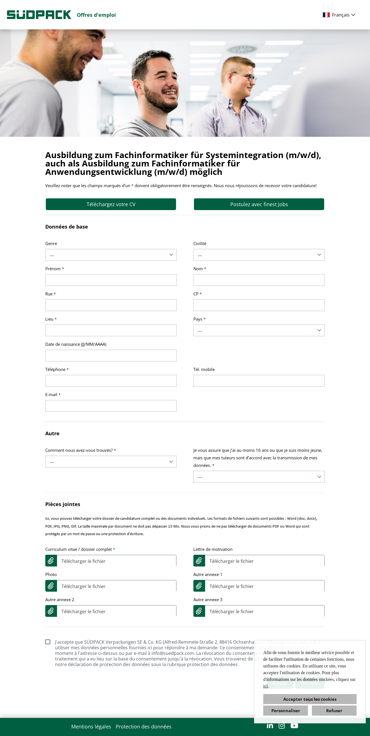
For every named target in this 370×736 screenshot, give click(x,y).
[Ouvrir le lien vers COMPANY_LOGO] (39, 14)
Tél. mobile (204, 369)
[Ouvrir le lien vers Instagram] (281, 725)
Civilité (199, 243)
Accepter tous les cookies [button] (309, 699)
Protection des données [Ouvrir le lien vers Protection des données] (144, 726)
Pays (199, 319)
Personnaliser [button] (285, 710)
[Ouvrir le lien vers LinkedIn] (269, 725)
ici (265, 686)
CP (197, 294)
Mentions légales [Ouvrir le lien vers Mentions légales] (91, 726)
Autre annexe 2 (59, 599)
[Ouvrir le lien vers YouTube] (294, 725)
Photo (51, 574)
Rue (50, 294)
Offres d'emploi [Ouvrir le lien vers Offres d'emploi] (96, 14)
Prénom (54, 268)
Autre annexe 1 (207, 574)
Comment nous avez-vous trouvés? (80, 450)
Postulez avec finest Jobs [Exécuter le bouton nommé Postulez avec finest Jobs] (259, 204)
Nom (199, 268)
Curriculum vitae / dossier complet (80, 549)
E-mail (53, 394)
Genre (51, 243)
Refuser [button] (334, 710)
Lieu (51, 319)
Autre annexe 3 (207, 599)
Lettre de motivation (213, 549)
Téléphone (57, 369)
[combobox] (340, 15)
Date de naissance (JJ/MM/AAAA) (75, 344)
